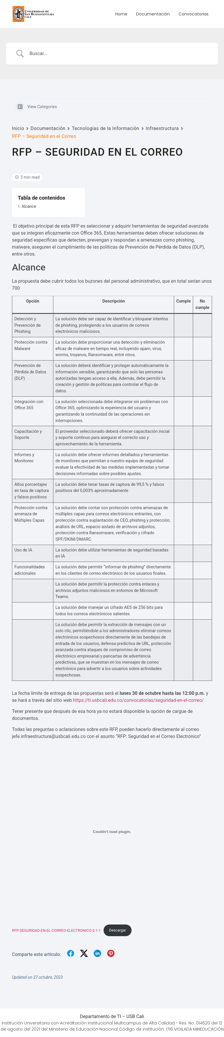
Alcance (29, 206)
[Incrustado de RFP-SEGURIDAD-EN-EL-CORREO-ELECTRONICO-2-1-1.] (112, 831)
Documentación (153, 14)
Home (121, 14)
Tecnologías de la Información (105, 128)
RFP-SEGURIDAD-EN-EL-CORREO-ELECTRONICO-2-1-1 (56, 930)
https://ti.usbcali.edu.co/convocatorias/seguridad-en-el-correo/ (138, 700)
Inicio (18, 128)
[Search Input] (119, 53)
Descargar (117, 930)
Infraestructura (162, 128)
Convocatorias (193, 14)
